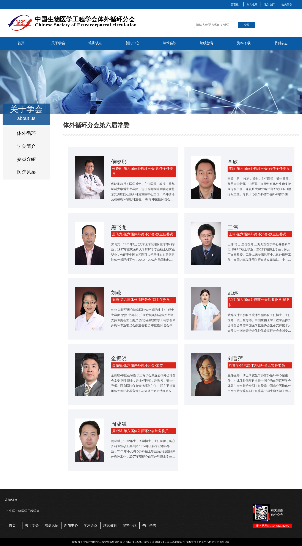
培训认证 (95, 43)
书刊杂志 (281, 43)
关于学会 (58, 43)
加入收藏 (252, 4)
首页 (21, 43)
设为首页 (269, 4)
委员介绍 (26, 159)
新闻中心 (132, 43)
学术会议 (169, 43)
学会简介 (26, 146)
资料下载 (244, 43)
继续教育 (207, 43)
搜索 (246, 25)
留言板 (235, 4)
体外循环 (26, 133)
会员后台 (287, 4)
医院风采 (26, 172)
